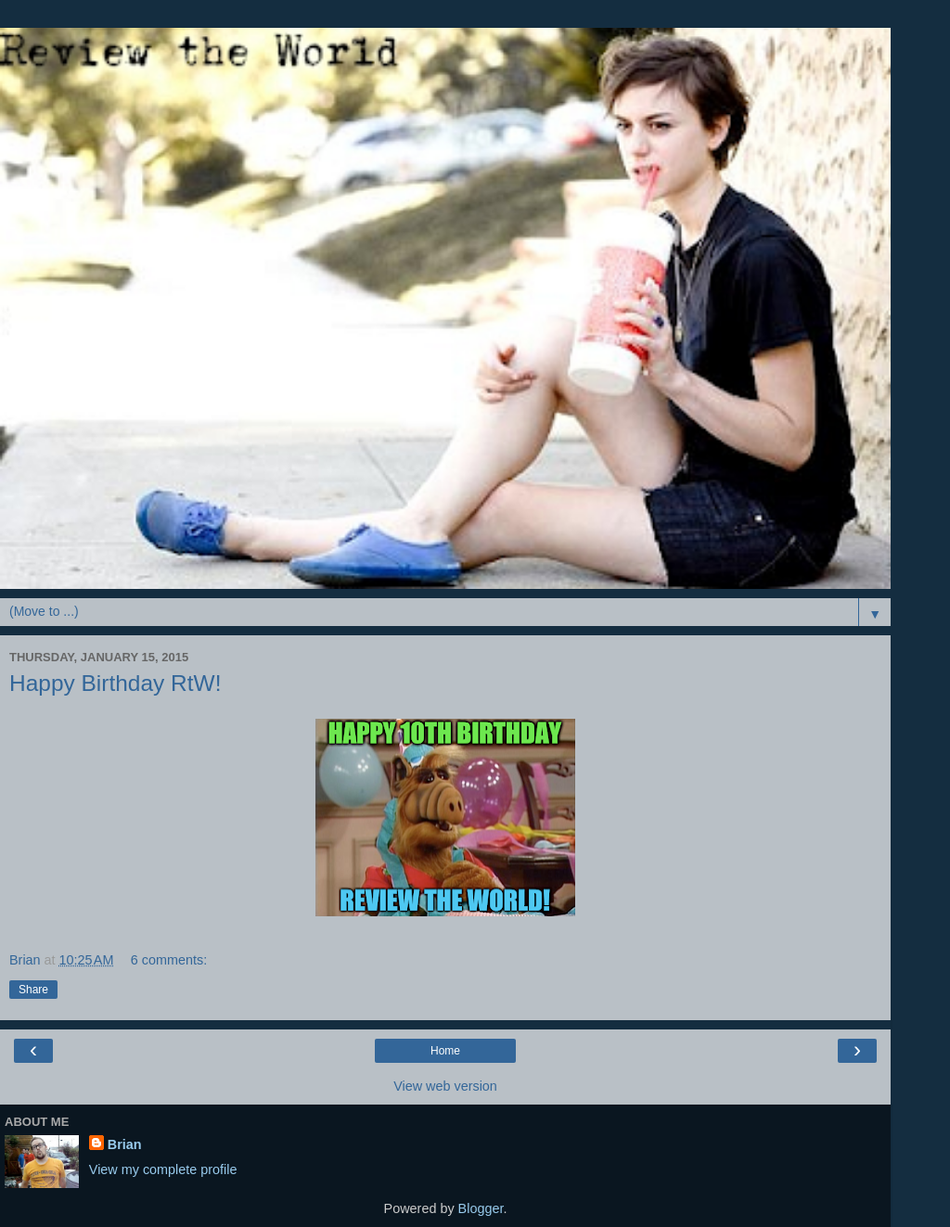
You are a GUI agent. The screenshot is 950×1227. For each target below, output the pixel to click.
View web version (445, 1086)
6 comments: (169, 959)
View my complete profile (163, 1169)
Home (445, 1050)
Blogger (481, 1208)
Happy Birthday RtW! (115, 683)
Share (33, 989)
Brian (125, 1144)
